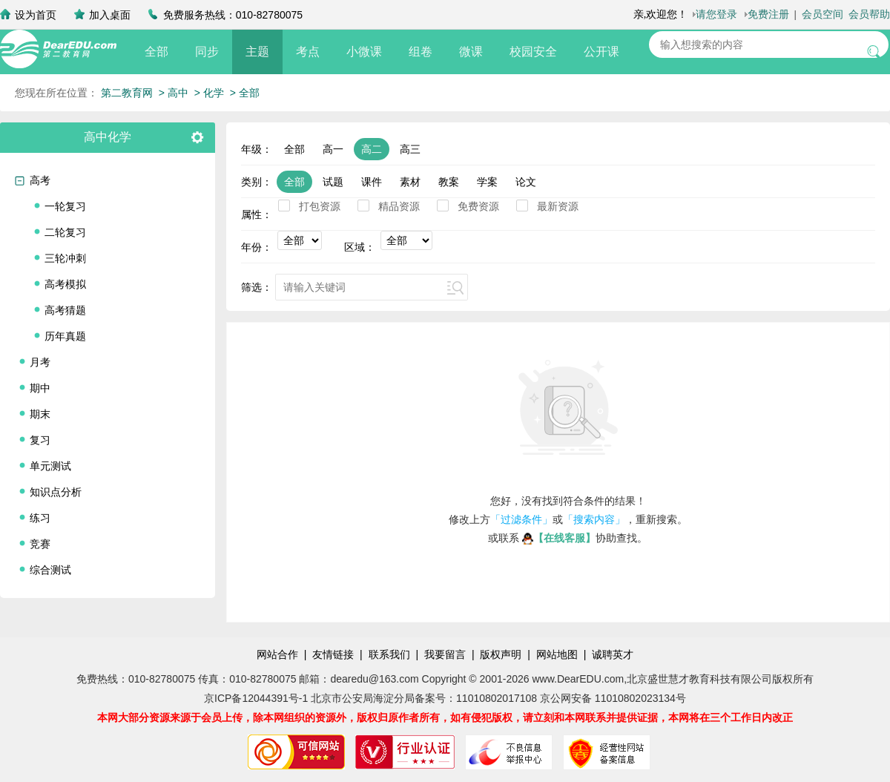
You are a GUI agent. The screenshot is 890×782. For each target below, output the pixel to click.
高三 (410, 149)
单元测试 (50, 466)
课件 (371, 182)
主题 (257, 51)
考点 (308, 51)
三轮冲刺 (65, 258)
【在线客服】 (559, 538)
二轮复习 (65, 232)
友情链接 (333, 654)
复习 (40, 440)
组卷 (420, 51)
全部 (156, 51)
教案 (448, 182)
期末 (40, 414)
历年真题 (65, 336)
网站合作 (277, 654)
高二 (371, 149)
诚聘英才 (612, 654)
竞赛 (40, 544)
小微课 (364, 51)
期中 (40, 388)
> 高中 (173, 93)
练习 (40, 518)
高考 (40, 180)
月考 (40, 362)
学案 (487, 182)
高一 (333, 149)
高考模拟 (65, 284)
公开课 (601, 51)
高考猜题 (65, 310)
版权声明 (500, 654)
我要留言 (445, 654)
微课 (471, 51)
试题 (333, 182)
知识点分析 (56, 492)
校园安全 (533, 51)
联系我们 (389, 654)
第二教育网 (127, 93)
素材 (410, 182)
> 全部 (245, 93)
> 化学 (209, 93)
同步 (207, 51)
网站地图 (557, 654)
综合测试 (50, 570)
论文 (525, 182)
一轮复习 (65, 206)
